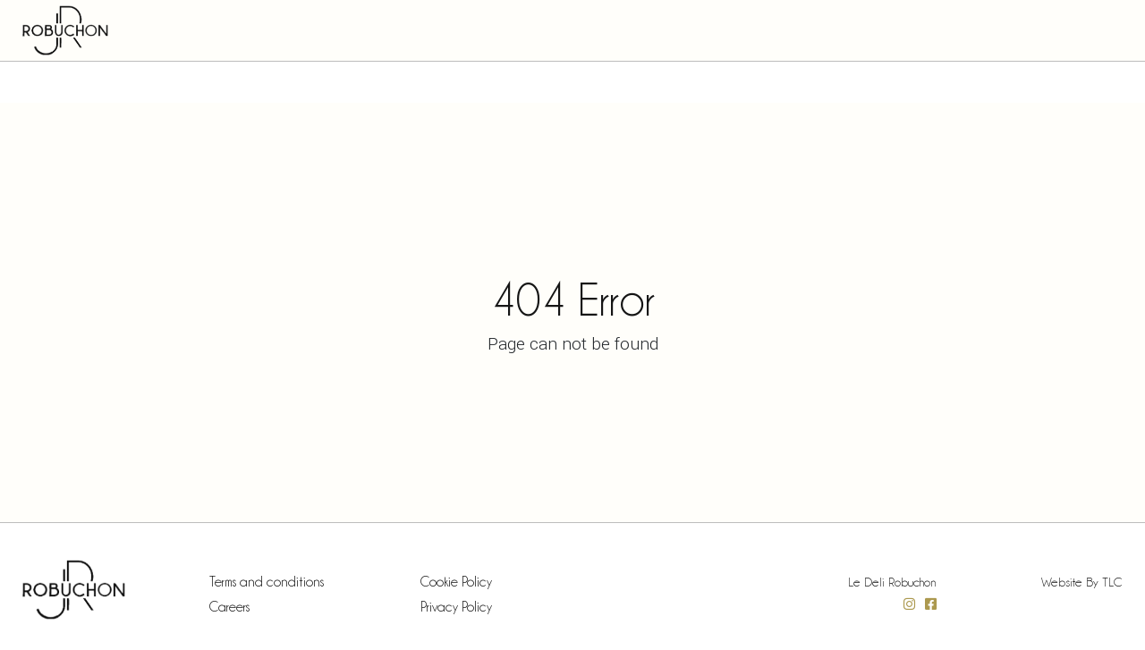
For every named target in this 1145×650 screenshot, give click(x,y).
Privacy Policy (456, 607)
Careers (229, 607)
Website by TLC (1082, 582)
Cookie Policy (456, 582)
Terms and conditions (266, 582)
